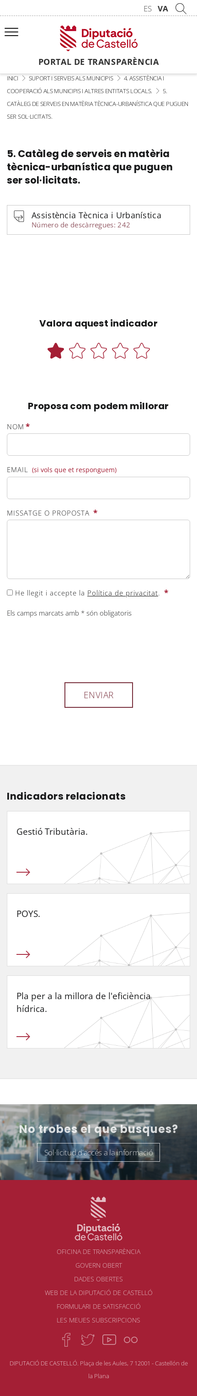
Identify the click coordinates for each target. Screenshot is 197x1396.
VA (163, 8)
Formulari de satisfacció (99, 1306)
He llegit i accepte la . (88, 592)
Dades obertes (98, 1279)
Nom (18, 426)
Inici (12, 78)
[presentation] (76, 648)
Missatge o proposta (52, 512)
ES (148, 8)
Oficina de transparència (98, 1251)
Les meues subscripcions (98, 1320)
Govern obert (98, 1265)
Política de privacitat (122, 592)
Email (62, 470)
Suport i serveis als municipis (71, 78)
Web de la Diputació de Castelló (99, 1292)
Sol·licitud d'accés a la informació (98, 1152)
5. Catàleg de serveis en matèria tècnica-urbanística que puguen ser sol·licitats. (97, 104)
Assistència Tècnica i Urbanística (106, 220)
